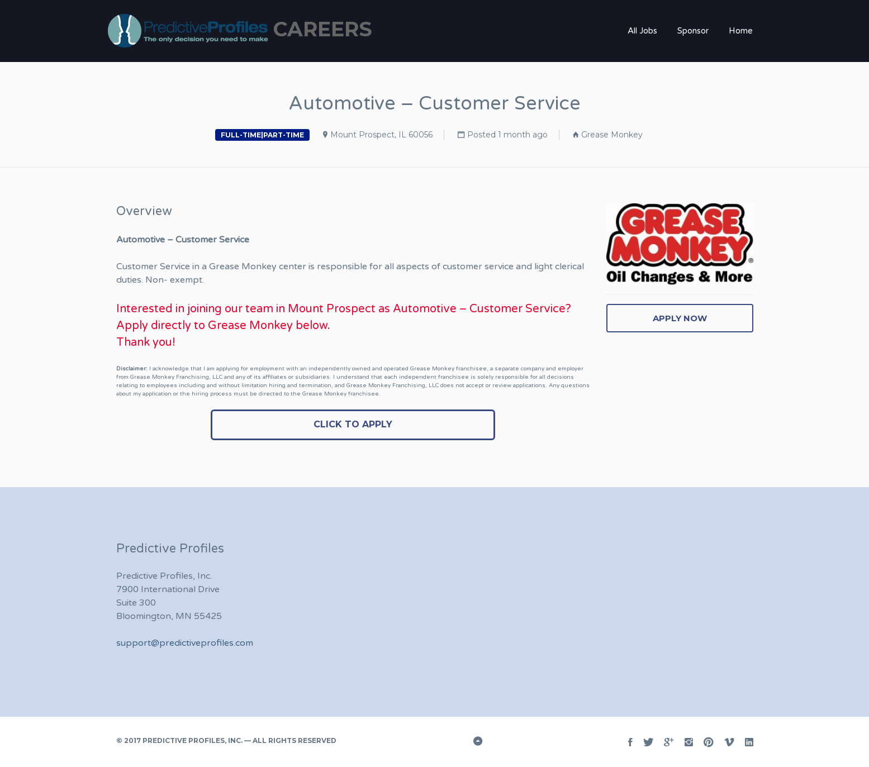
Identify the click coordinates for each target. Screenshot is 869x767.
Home (741, 31)
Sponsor (693, 31)
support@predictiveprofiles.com (184, 643)
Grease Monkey (612, 135)
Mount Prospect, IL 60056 (381, 135)
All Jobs (642, 31)
